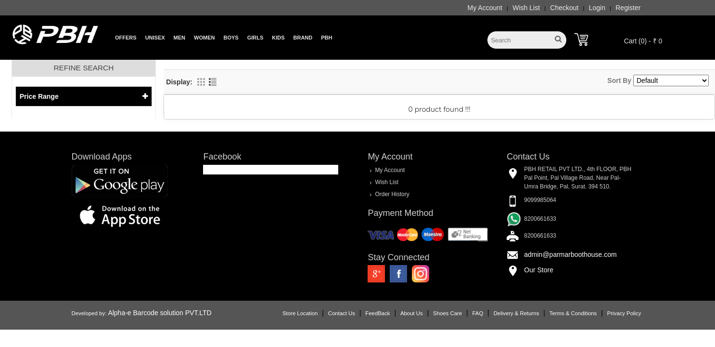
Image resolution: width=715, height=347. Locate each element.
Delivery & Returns (516, 313)
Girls (255, 37)
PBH (326, 37)
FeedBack (377, 313)
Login (597, 8)
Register (627, 8)
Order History (392, 194)
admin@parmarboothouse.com (570, 254)
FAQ (478, 313)
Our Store (538, 270)
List (213, 82)
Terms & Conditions (573, 313)
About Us (411, 313)
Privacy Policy (624, 313)
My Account (485, 8)
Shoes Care (447, 313)
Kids (278, 37)
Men (179, 37)
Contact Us (341, 313)
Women (204, 37)
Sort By (619, 80)
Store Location (300, 313)
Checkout (564, 8)
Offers (126, 37)
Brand (303, 37)
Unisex (155, 37)
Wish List (526, 8)
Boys (230, 37)
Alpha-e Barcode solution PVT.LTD (159, 313)
